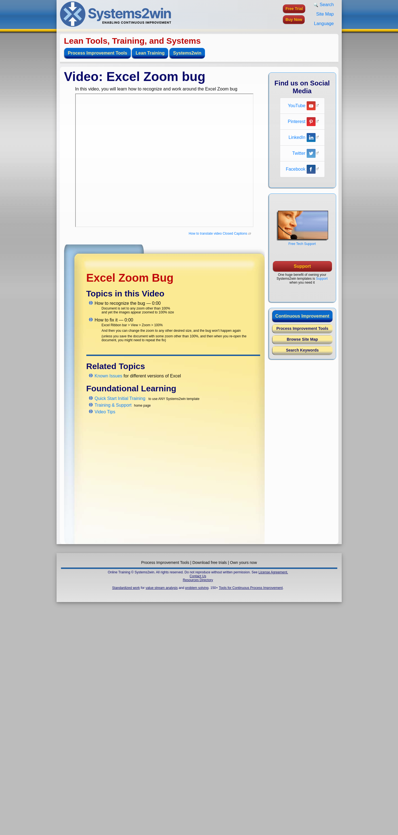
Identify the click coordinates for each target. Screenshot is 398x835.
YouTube (302, 105)
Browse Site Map (302, 339)
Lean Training (150, 53)
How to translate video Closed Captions (218, 233)
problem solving (197, 588)
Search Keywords (302, 350)
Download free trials (209, 562)
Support (322, 279)
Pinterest (302, 121)
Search (324, 4)
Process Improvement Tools (97, 53)
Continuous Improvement (302, 316)
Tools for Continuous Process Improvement (251, 588)
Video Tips (105, 411)
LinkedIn (302, 137)
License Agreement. (273, 572)
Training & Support (113, 405)
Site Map (325, 14)
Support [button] (302, 266)
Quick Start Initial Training (120, 398)
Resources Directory (198, 580)
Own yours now (243, 562)
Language (324, 23)
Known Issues (109, 376)
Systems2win (187, 53)
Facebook (301, 169)
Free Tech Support (302, 244)
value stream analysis (162, 588)
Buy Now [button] (293, 19)
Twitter (304, 153)
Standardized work (126, 588)
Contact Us (198, 576)
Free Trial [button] (294, 8)
